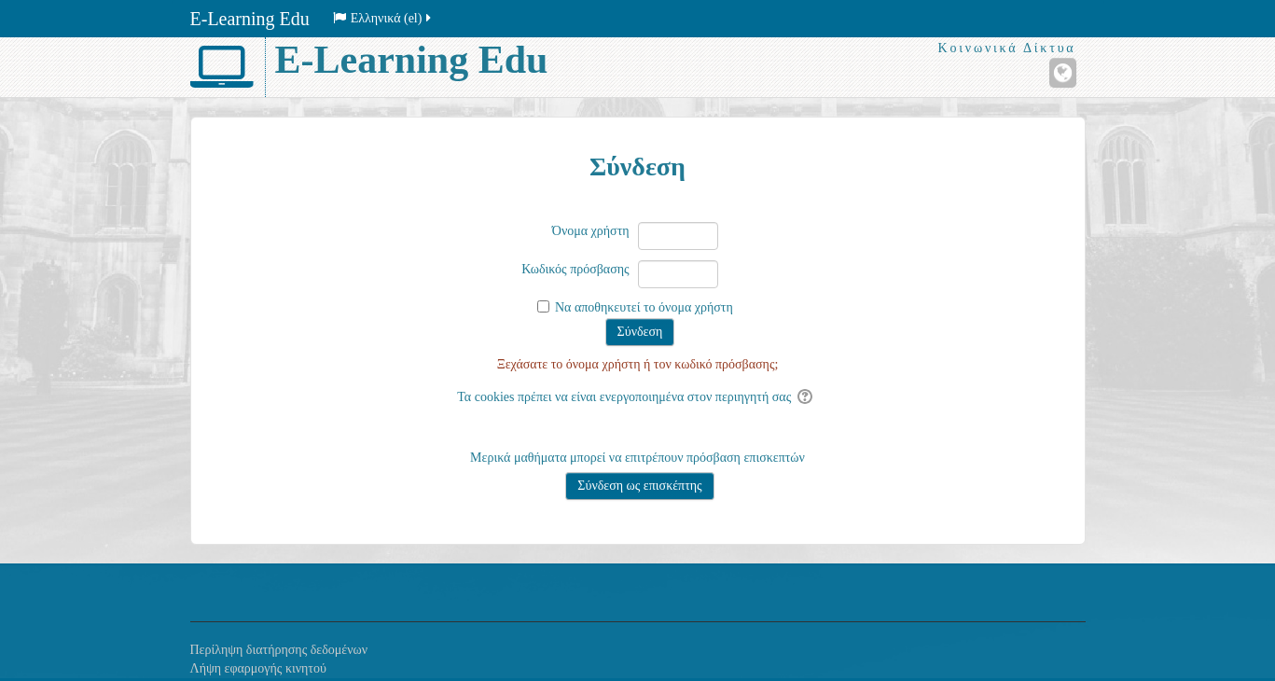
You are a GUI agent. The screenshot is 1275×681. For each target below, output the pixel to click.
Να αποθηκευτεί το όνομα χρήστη (644, 307)
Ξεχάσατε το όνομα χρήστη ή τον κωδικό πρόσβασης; (638, 364)
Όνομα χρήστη (591, 231)
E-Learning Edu (250, 18)
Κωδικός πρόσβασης (575, 269)
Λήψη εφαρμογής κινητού (258, 668)
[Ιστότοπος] (1062, 73)
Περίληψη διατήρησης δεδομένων (279, 650)
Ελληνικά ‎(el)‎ (384, 18)
